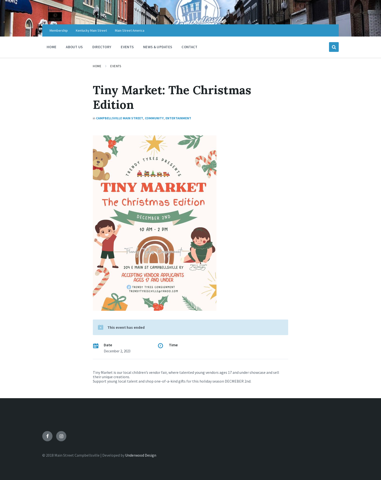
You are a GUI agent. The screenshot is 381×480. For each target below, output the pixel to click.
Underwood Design (140, 455)
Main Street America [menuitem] (129, 30)
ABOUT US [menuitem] (74, 47)
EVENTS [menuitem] (127, 47)
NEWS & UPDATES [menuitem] (157, 47)
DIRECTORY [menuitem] (102, 47)
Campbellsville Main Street (119, 118)
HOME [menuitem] (51, 47)
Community (154, 118)
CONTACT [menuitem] (189, 47)
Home (97, 66)
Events (115, 66)
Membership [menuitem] (59, 30)
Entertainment (178, 118)
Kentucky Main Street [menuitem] (91, 30)
